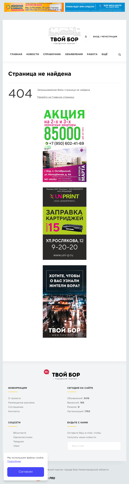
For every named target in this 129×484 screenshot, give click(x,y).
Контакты (14, 412)
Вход (96, 37)
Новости (32, 55)
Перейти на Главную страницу (55, 98)
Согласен (26, 471)
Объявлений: (78, 399)
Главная (16, 55)
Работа (92, 55)
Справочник (52, 55)
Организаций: (78, 412)
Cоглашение (15, 407)
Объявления (74, 55)
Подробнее (14, 462)
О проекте (14, 399)
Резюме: (73, 407)
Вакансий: (75, 403)
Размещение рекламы (21, 403)
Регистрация (109, 37)
